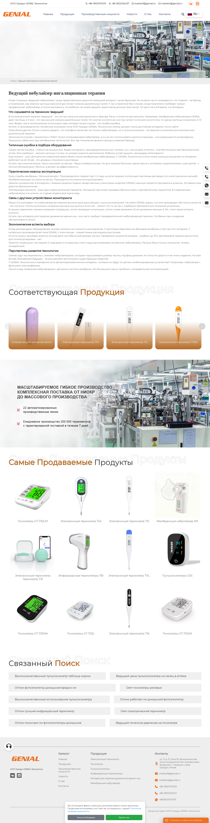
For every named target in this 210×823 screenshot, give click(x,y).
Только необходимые (86, 817)
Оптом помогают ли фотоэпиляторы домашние (48, 722)
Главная (13, 81)
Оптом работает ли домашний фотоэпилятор (152, 699)
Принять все (124, 817)
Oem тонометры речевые (144, 687)
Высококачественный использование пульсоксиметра (53, 699)
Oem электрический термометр (143, 711)
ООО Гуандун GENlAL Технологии (28, 3)
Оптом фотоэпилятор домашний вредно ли (45, 687)
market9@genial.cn (145, 3)
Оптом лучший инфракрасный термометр (44, 711)
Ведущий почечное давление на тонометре (146, 722)
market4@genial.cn (171, 3)
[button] (204, 326)
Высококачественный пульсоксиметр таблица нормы (53, 676)
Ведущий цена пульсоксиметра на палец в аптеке (151, 676)
